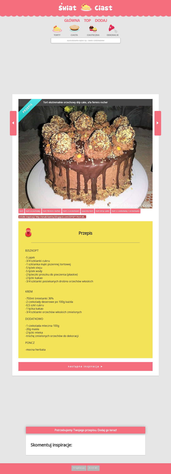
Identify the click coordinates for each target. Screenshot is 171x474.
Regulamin (79, 468)
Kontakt (93, 468)
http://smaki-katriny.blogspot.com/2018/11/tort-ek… (60, 216)
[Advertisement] (85, 69)
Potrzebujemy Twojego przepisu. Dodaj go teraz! (86, 430)
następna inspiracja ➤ (85, 366)
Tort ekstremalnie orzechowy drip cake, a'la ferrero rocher (75, 102)
